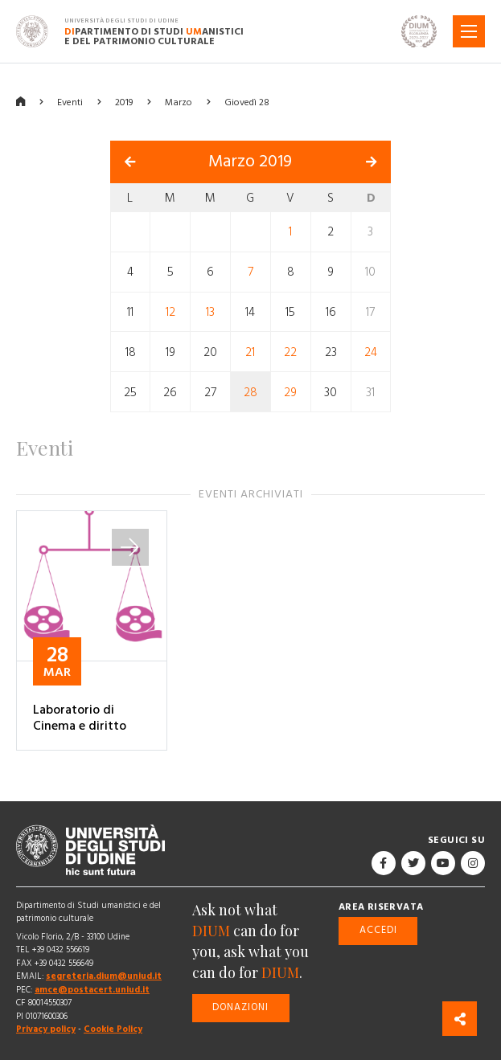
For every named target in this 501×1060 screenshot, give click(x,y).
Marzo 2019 (250, 161)
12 (170, 312)
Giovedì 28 (246, 102)
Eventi (70, 102)
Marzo (178, 102)
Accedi (378, 930)
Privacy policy (46, 1029)
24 (370, 352)
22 (290, 352)
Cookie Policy (113, 1029)
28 (250, 391)
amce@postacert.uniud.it (92, 990)
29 (290, 391)
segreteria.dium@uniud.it (104, 976)
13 (210, 312)
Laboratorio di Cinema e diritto (79, 718)
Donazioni (240, 1007)
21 (250, 352)
